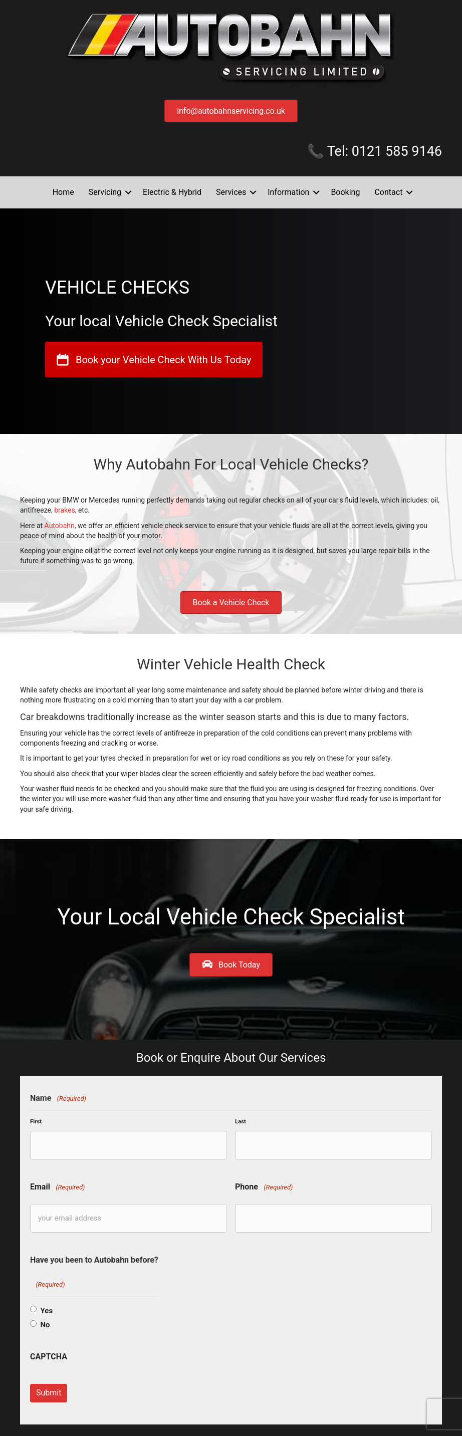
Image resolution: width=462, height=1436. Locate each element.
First (36, 1121)
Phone (264, 1184)
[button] (128, 192)
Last (240, 1121)
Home (63, 192)
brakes (64, 510)
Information (288, 192)
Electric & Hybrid (172, 192)
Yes (46, 1304)
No (45, 1318)
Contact (388, 192)
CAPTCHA (48, 1350)
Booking (345, 192)
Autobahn (60, 526)
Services (231, 192)
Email (57, 1184)
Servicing (105, 192)
